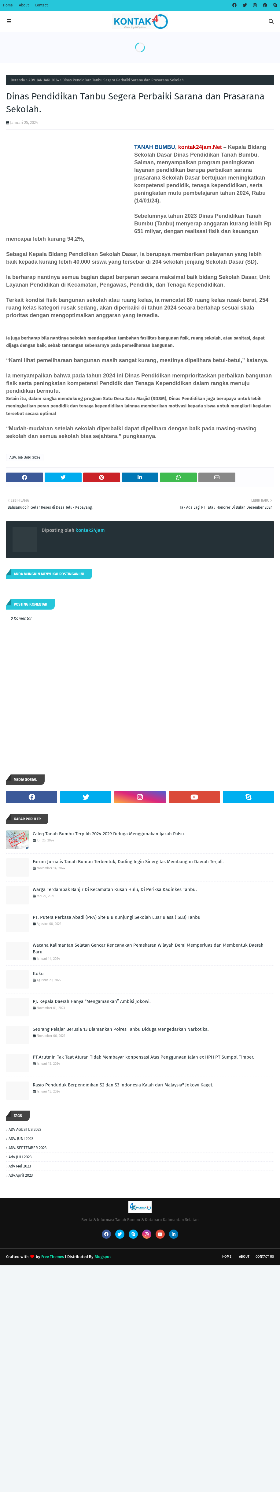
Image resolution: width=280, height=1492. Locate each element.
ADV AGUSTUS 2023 (25, 1129)
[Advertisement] (140, 1308)
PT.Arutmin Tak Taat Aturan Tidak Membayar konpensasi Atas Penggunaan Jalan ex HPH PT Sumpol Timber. (143, 1057)
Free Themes (52, 1256)
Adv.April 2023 (21, 1175)
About (24, 5)
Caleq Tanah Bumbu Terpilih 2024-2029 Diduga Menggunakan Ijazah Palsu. (109, 834)
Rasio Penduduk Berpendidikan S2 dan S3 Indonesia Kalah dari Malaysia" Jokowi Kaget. (123, 1085)
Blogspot (102, 1256)
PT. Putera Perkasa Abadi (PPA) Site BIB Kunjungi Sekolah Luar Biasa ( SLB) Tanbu (117, 917)
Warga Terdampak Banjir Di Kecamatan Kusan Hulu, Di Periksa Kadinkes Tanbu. (115, 889)
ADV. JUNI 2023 (21, 1138)
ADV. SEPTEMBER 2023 (27, 1147)
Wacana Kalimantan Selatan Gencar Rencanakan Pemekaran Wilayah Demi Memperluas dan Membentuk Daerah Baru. (148, 948)
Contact (41, 5)
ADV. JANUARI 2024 (43, 80)
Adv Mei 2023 (20, 1166)
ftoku (38, 973)
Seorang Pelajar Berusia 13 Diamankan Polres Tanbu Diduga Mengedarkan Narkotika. (121, 1029)
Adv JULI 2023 (20, 1157)
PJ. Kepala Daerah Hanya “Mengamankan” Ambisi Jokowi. (92, 1001)
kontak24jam (89, 530)
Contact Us (265, 1257)
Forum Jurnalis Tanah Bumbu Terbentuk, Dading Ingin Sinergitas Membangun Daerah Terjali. (128, 861)
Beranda (18, 80)
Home (8, 5)
